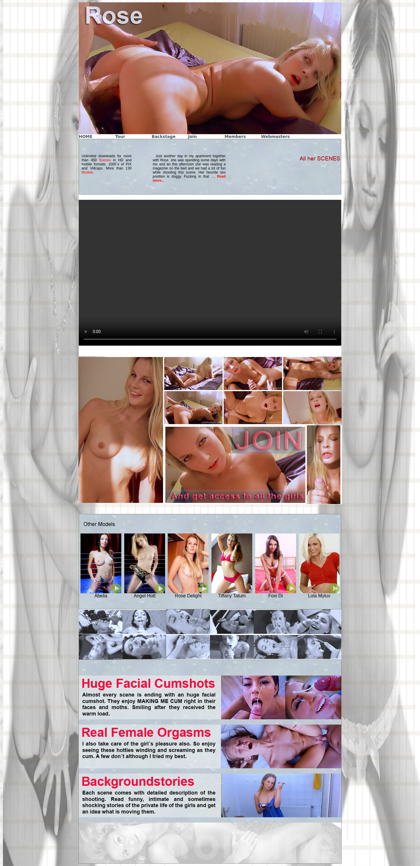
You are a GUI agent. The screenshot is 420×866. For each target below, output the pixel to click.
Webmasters (275, 136)
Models (87, 172)
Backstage (164, 136)
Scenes (105, 160)
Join (192, 136)
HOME (85, 136)
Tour (120, 136)
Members (235, 136)
